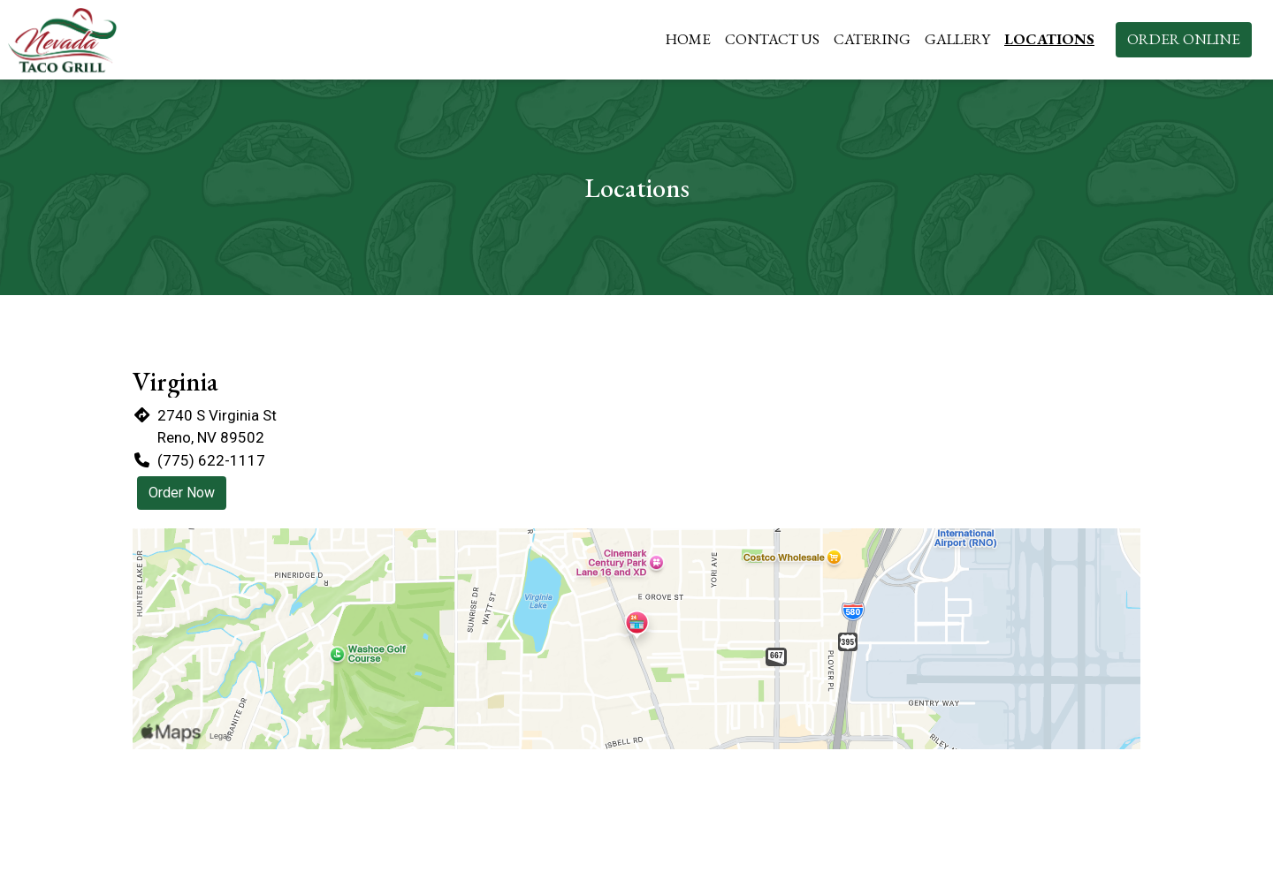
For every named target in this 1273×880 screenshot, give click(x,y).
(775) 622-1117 (211, 460)
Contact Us (772, 39)
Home (688, 39)
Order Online (1183, 39)
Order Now (182, 492)
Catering (872, 39)
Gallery (957, 39)
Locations (1049, 39)
